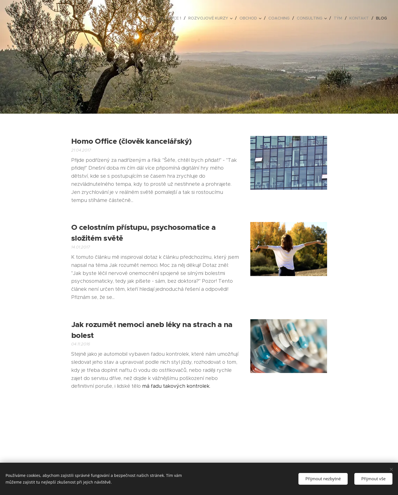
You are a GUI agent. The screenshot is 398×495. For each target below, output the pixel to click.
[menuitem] (175, 18)
